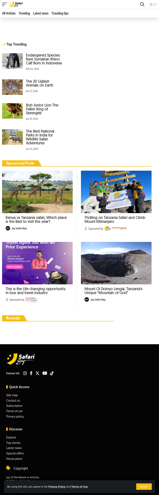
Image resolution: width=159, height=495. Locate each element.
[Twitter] (37, 373)
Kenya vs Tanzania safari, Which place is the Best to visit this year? (36, 219)
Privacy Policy (56, 486)
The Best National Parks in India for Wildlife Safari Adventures (40, 137)
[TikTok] (52, 373)
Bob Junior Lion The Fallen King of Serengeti (42, 109)
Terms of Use (79, 486)
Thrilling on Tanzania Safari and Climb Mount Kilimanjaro (114, 219)
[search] (142, 4)
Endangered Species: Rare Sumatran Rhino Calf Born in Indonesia (44, 59)
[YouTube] (44, 373)
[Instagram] (25, 373)
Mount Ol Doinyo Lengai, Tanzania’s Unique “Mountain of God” (113, 290)
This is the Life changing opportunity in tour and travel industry (35, 290)
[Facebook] (31, 373)
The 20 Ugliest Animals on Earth (39, 83)
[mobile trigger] (5, 4)
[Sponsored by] (115, 228)
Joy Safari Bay (19, 228)
